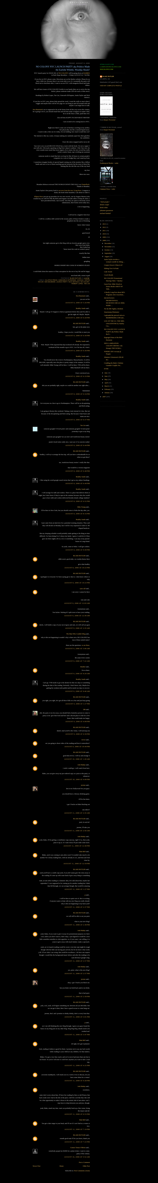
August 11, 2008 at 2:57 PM (77, 961)
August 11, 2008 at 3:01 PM (77, 1017)
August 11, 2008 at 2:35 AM (77, 813)
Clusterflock (85, 184)
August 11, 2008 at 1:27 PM (77, 889)
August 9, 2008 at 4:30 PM (77, 734)
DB (84, 709)
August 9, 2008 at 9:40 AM (77, 691)
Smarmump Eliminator (111, 312)
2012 (104, 227)
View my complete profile (111, 85)
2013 (104, 224)
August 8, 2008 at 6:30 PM (77, 335)
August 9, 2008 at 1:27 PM (77, 704)
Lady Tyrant (108, 272)
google (80, 280)
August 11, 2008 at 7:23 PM (77, 1142)
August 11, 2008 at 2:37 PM (77, 907)
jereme (83, 785)
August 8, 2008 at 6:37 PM (77, 420)
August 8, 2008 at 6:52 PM (77, 501)
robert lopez (77, 283)
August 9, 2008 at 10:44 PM (77, 746)
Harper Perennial (109, 120)
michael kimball (105, 213)
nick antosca (74, 282)
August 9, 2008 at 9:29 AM (77, 673)
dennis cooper (104, 205)
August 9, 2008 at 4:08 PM (77, 721)
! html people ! (105, 202)
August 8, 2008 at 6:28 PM (77, 318)
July (106, 373)
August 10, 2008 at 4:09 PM (77, 779)
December (108, 243)
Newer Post (36, 1166)
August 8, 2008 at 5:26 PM (77, 303)
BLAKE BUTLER (79, 323)
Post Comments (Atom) (82, 1171)
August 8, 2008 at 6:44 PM (77, 445)
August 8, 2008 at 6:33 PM (77, 376)
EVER (106, 369)
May (106, 379)
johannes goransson (106, 210)
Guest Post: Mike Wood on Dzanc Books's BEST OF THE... (113, 286)
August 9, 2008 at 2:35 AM (77, 628)
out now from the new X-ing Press (70, 190)
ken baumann (50, 282)
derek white (104, 207)
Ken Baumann (37, 109)
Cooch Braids (108, 275)
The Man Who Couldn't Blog (76, 634)
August (107, 256)
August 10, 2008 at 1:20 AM (77, 759)
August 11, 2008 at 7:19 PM (77, 1129)
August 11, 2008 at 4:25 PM (77, 1065)
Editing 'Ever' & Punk (111, 268)
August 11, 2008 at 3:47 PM (77, 1035)
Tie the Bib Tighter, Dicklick (113, 309)
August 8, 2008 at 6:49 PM (77, 483)
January (107, 393)
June (106, 376)
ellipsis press (51, 280)
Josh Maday (81, 765)
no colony (85, 282)
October (107, 250)
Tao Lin (83, 425)
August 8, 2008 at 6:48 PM (77, 471)
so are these (85, 645)
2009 (104, 237)
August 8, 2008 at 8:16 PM (77, 514)
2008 (104, 240)
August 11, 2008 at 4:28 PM (77, 1081)
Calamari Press (105, 189)
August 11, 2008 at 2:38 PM (77, 925)
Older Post (86, 1166)
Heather (82, 667)
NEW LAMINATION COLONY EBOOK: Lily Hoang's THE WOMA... (113, 345)
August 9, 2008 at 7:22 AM (77, 661)
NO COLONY (63, 73)
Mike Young (81, 507)
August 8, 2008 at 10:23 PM (77, 568)
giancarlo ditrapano (67, 280)
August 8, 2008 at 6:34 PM (77, 394)
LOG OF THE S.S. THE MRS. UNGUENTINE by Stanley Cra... (114, 323)
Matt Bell (82, 851)
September (108, 253)
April (106, 383)
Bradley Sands (80, 308)
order (116, 163)
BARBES (86, 73)
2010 (104, 234)
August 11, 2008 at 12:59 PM (76, 863)
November (108, 247)
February (107, 389)
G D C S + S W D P (79, 2)
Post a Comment (84, 1162)
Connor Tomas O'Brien (77, 1147)
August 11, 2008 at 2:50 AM (77, 831)
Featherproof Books (106, 163)
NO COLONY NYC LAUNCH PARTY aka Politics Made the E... (114, 331)
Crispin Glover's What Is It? (113, 265)
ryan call (82, 588)
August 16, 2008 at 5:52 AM (77, 1157)
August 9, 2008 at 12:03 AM (77, 603)
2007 (104, 397)
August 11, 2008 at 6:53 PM (77, 1114)
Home (62, 1166)
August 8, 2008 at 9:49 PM (77, 550)
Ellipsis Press (38, 196)
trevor (84, 740)
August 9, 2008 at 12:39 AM (77, 616)
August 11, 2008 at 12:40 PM (76, 846)
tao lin (87, 283)
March (106, 386)
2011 (104, 230)
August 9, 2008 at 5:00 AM (77, 648)
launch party (62, 282)
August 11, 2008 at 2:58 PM (77, 996)
